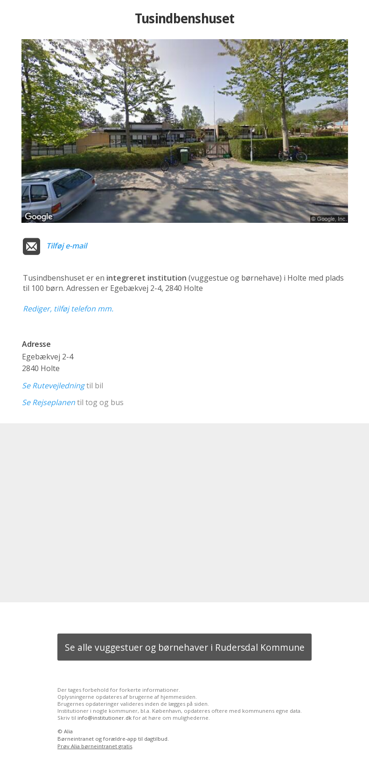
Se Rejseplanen (48, 402)
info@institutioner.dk (104, 717)
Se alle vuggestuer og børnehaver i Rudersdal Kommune (185, 647)
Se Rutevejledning (53, 385)
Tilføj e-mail (66, 246)
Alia (68, 731)
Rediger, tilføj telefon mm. (68, 308)
